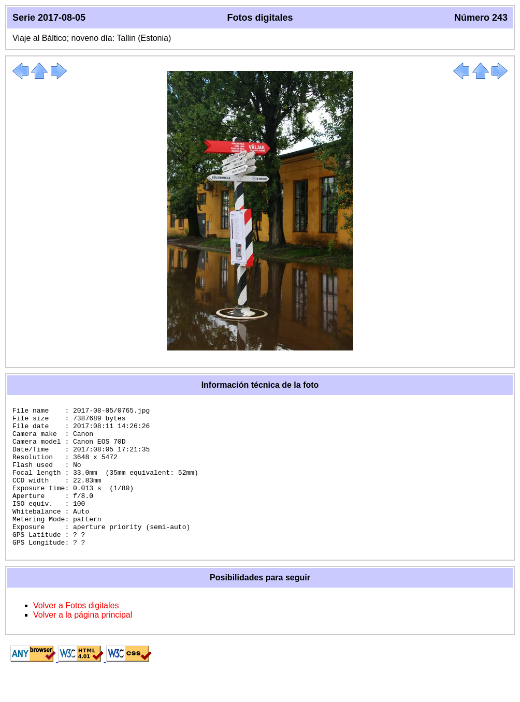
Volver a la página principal (82, 642)
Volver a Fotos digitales (76, 633)
